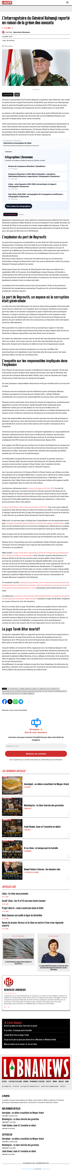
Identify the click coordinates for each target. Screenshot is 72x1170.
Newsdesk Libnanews (21, 32)
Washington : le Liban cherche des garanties (44, 805)
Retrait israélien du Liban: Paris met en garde (20, 1026)
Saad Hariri (6, 693)
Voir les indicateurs (10, 214)
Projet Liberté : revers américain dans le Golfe (22, 908)
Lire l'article (7, 94)
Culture (27, 787)
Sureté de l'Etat (16, 693)
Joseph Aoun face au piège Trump (16, 1035)
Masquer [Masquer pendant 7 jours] (21, 214)
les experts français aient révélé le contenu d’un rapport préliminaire (34, 523)
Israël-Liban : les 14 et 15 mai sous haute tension (24, 900)
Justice (27, 830)
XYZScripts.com (46, 1169)
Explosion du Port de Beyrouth (13, 691)
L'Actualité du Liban (31, 872)
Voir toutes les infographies (18, 206)
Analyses (28, 808)
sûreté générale (28, 693)
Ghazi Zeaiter (28, 691)
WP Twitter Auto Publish (28, 1169)
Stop (17, 94)
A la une (5, 896)
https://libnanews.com (10, 993)
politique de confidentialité (40, 759)
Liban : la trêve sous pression (15, 893)
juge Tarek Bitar (50, 691)
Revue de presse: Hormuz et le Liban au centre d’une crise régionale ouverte (32, 924)
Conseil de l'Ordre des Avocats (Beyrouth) (45, 688)
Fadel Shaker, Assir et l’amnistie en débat (42, 826)
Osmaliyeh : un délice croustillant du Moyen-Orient (46, 784)
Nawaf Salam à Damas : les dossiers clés (42, 869)
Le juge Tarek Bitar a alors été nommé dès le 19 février (24, 507)
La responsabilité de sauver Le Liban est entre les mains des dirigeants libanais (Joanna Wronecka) (53, 967)
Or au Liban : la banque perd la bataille (41, 848)
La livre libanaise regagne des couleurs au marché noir (18, 963)
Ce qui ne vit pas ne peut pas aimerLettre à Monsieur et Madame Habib (30, 1039)
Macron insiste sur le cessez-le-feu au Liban (20, 1044)
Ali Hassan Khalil (13, 688)
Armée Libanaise (25, 688)
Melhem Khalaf (61, 691)
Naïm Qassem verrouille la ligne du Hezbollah (22, 915)
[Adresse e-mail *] (36, 746)
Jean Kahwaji (39, 691)
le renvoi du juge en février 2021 (40, 488)
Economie (28, 851)
